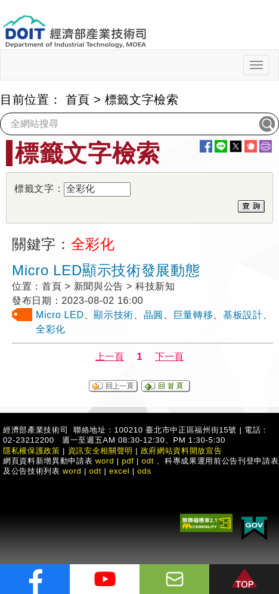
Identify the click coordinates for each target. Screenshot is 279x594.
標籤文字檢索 (142, 99)
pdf (128, 460)
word (72, 471)
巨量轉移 (193, 315)
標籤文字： (39, 189)
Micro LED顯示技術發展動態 (106, 270)
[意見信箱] (174, 579)
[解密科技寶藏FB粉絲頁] (35, 579)
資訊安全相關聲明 (100, 450)
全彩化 (51, 329)
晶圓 (153, 315)
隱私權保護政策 (31, 450)
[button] (244, 579)
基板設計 (243, 315)
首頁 (78, 99)
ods (144, 471)
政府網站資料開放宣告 (181, 450)
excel (119, 471)
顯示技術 (114, 315)
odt (148, 460)
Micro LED (60, 315)
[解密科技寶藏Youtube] (105, 579)
